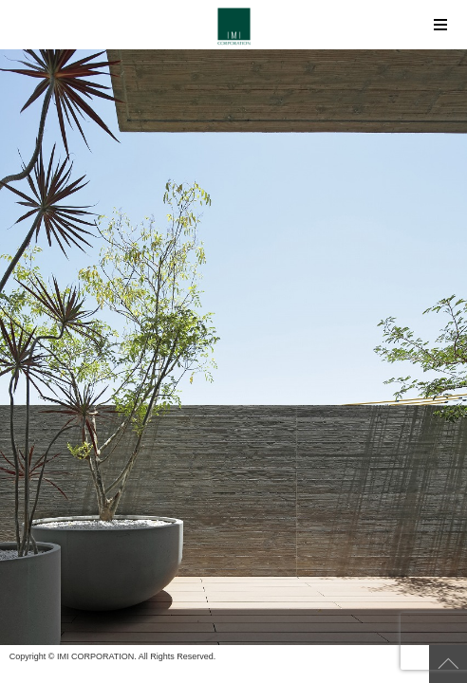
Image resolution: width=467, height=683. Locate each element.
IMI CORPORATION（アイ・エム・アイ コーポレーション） (234, 27)
